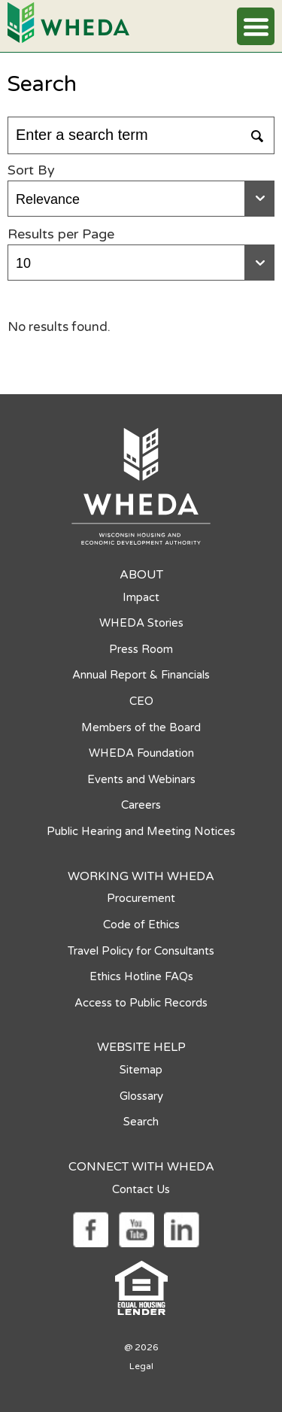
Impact (141, 597)
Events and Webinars (141, 779)
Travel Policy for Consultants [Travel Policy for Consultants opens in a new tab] (141, 951)
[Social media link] (90, 1229)
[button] (255, 26)
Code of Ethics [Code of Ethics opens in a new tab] (141, 924)
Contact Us (141, 1189)
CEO (141, 701)
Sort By (31, 170)
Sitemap (141, 1069)
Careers (141, 805)
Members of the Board (141, 727)
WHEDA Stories (141, 623)
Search (141, 1121)
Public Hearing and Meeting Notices (141, 831)
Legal (141, 1366)
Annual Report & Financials (141, 675)
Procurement (141, 898)
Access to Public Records (141, 1003)
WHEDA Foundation (141, 753)
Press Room (141, 649)
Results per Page (61, 234)
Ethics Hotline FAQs (141, 976)
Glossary (141, 1096)
